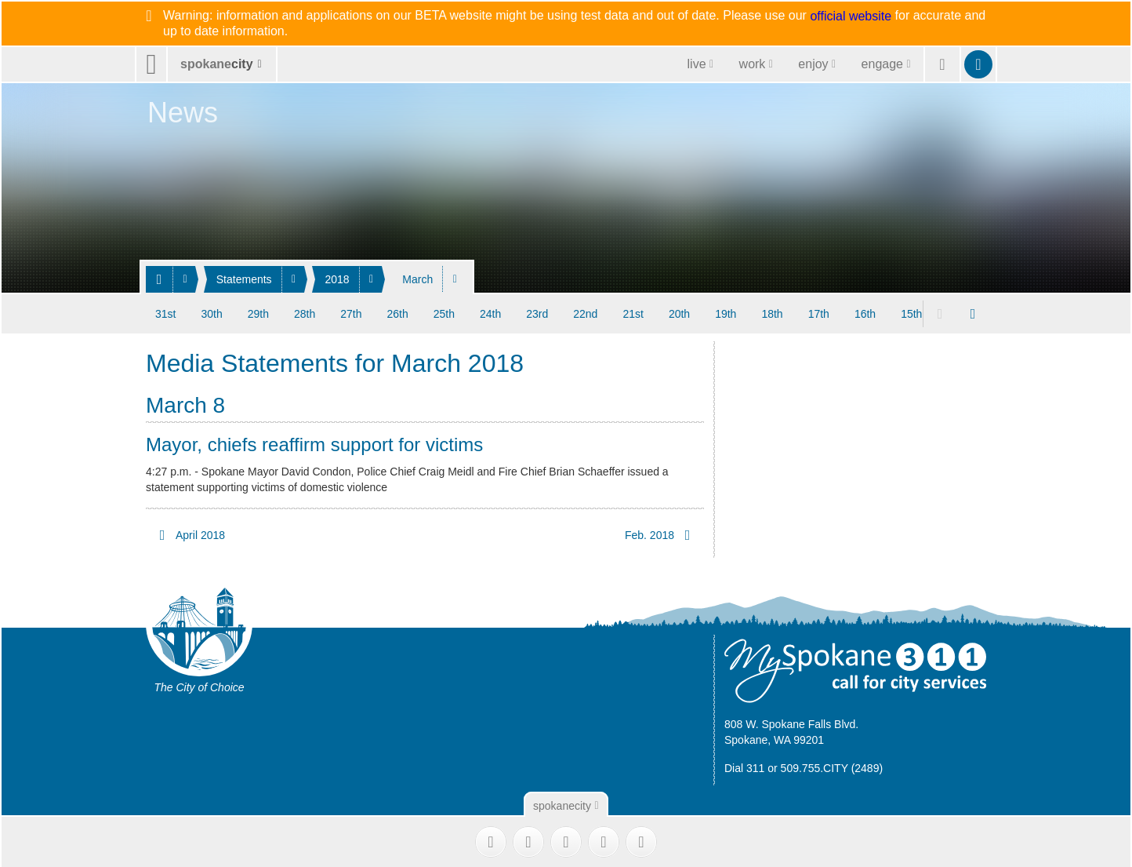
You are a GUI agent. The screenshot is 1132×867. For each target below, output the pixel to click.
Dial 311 (744, 768)
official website (850, 16)
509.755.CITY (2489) (832, 768)
